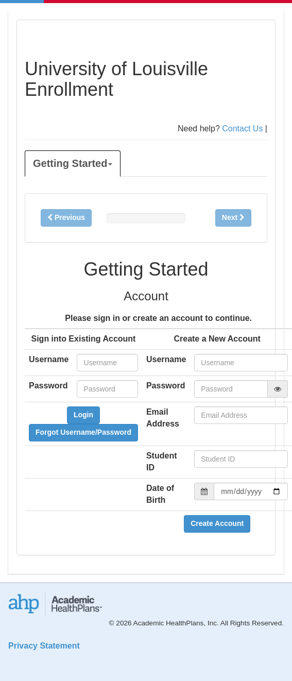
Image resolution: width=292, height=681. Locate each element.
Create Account (217, 523)
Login (83, 415)
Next (233, 217)
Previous (66, 217)
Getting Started (72, 163)
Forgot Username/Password (83, 432)
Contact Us (242, 128)
